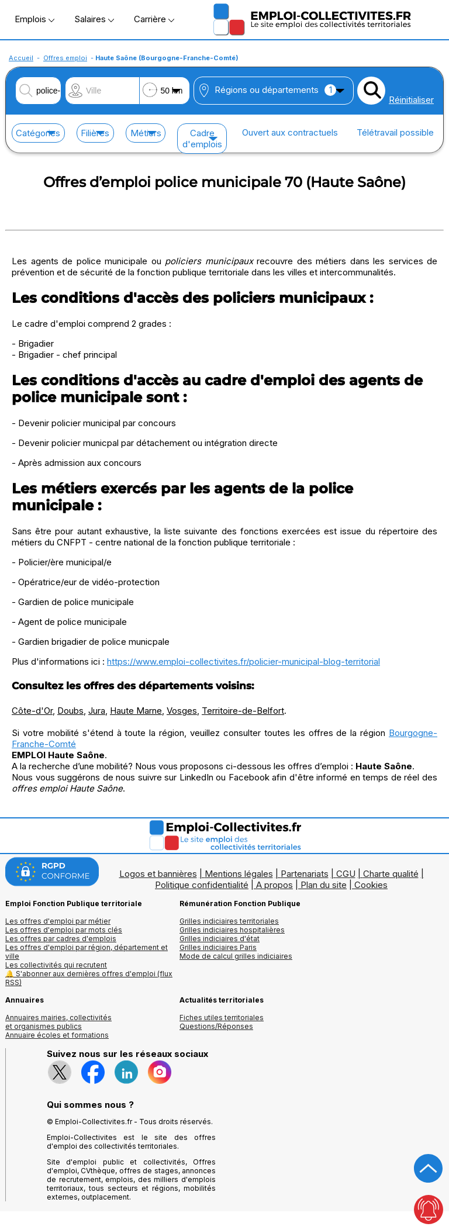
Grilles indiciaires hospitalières (232, 929)
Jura (96, 710)
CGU (345, 873)
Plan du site (324, 884)
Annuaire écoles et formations (57, 1035)
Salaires (94, 19)
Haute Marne (136, 710)
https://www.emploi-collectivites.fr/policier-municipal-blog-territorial (243, 661)
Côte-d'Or (32, 710)
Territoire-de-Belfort (243, 710)
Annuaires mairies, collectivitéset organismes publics (58, 1022)
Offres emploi (65, 58)
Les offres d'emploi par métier (57, 921)
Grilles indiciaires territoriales (229, 921)
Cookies (371, 884)
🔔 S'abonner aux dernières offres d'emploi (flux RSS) (88, 978)
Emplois (34, 19)
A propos (274, 884)
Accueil (21, 58)
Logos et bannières (158, 873)
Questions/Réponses (216, 1026)
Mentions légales (239, 873)
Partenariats (305, 873)
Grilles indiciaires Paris (218, 947)
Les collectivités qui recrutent (56, 964)
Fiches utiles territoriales (221, 1017)
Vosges (182, 710)
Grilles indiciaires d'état (219, 938)
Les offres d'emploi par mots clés (63, 929)
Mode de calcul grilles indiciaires (235, 956)
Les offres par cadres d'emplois (60, 938)
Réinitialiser (411, 99)
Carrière (154, 19)
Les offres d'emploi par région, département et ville (86, 951)
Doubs (70, 710)
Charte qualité (391, 873)
